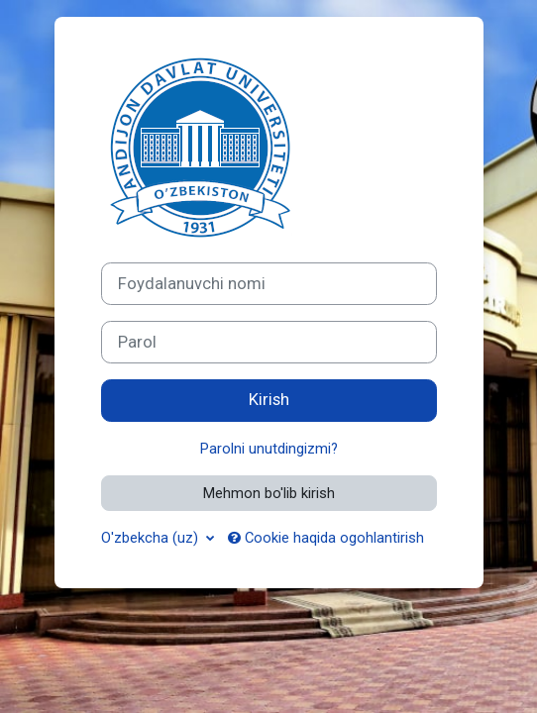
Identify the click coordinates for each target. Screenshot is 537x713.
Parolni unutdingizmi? (269, 449)
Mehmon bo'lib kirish (269, 493)
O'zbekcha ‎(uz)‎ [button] (151, 538)
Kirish (269, 399)
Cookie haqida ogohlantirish (326, 538)
